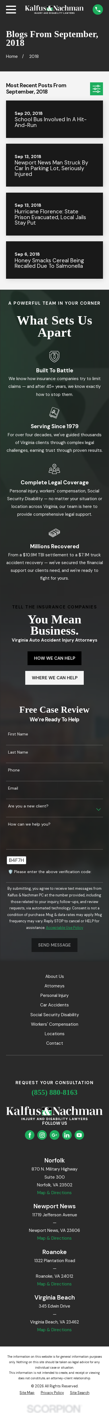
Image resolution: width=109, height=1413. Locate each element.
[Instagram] (42, 1135)
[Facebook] (29, 1135)
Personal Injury (54, 995)
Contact (54, 1043)
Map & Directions (54, 1193)
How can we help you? (29, 824)
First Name (18, 734)
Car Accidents (54, 1005)
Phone (14, 770)
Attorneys (54, 986)
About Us (54, 976)
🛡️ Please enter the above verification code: (50, 871)
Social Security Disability (54, 1015)
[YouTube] (79, 1135)
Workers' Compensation (54, 1024)
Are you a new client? (28, 806)
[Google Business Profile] (54, 1135)
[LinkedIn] (66, 1135)
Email (13, 788)
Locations (55, 1034)
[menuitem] (27, 1393)
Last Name (18, 752)
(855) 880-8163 (54, 1092)
